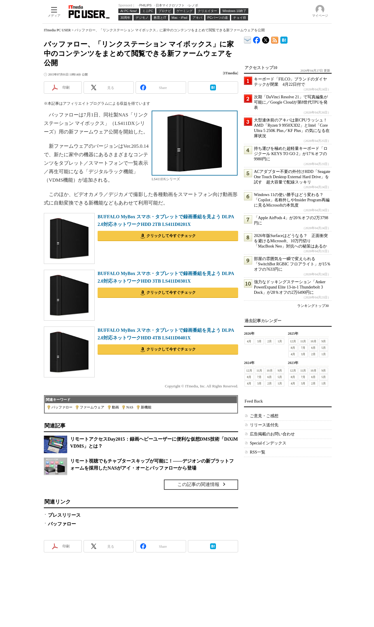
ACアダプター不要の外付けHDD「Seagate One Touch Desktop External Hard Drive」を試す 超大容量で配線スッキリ (292, 176)
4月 (249, 341)
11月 (303, 341)
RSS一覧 (257, 452)
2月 (269, 341)
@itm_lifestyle (265, 39)
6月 (313, 347)
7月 (303, 347)
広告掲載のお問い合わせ (272, 434)
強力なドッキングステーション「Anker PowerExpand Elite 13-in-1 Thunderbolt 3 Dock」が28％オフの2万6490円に (289, 287)
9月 (323, 341)
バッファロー (61, 407)
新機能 (146, 407)
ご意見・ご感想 (264, 416)
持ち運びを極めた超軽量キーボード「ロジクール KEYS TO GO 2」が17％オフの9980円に (291, 153)
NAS (129, 407)
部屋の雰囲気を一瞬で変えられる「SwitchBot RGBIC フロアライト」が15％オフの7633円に (292, 264)
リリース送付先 (264, 425)
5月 (323, 347)
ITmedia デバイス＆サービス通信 (247, 39)
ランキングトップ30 (313, 306)
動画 (115, 407)
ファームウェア (92, 407)
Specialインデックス (268, 443)
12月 (293, 341)
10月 (313, 341)
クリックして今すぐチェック (171, 235)
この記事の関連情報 (198, 484)
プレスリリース (64, 515)
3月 (259, 341)
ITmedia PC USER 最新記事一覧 (274, 39)
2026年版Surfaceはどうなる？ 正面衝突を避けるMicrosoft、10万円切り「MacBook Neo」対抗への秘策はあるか (291, 240)
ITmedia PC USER (57, 30)
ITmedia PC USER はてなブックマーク (284, 39)
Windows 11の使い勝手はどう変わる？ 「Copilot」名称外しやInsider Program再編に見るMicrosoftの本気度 (292, 200)
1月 (280, 341)
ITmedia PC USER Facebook (256, 39)
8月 (293, 347)
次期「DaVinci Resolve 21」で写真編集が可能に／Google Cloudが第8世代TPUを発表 (291, 102)
